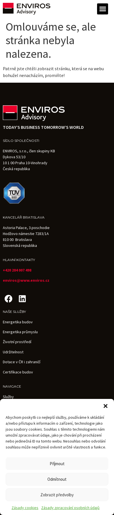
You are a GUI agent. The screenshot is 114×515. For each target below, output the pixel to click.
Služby (8, 396)
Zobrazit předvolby (57, 494)
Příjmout (57, 463)
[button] (105, 406)
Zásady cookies (25, 507)
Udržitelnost (13, 351)
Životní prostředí (17, 341)
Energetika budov (18, 321)
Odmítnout (57, 479)
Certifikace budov (18, 372)
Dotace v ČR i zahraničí (21, 361)
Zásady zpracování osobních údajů (70, 507)
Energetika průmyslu (20, 331)
